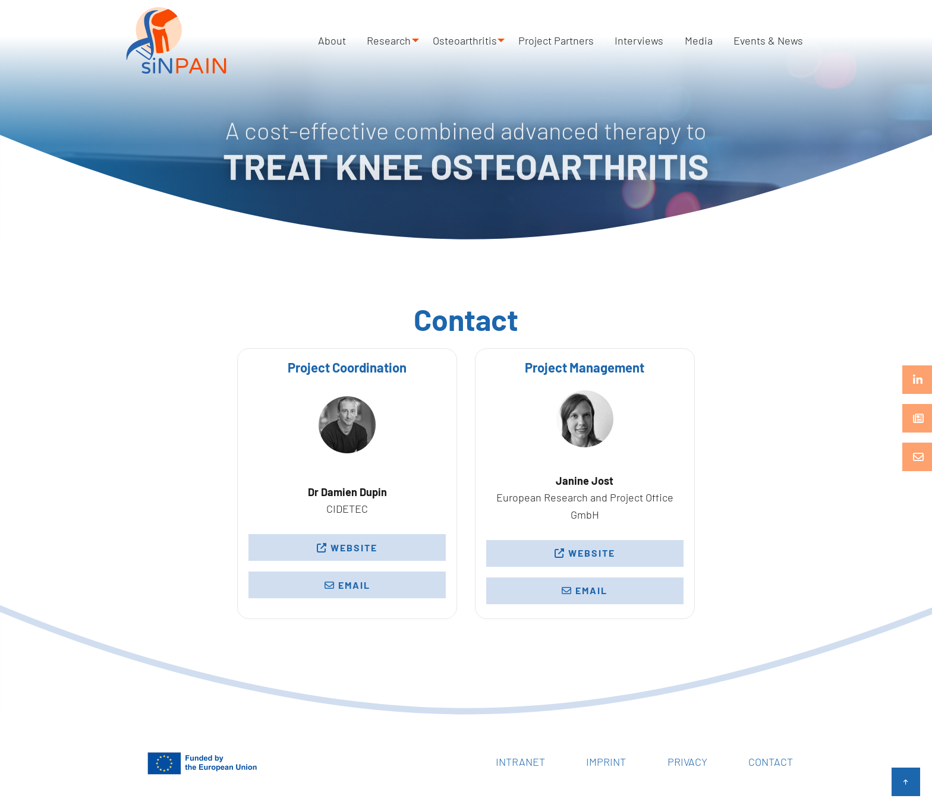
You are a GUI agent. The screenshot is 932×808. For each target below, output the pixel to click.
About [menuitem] (359, 40)
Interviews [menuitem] (656, 40)
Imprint (606, 761)
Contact (770, 761)
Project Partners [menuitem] (580, 40)
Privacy (687, 761)
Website (347, 547)
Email (347, 585)
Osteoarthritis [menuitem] (487, 40)
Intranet (520, 761)
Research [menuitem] (410, 40)
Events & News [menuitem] (772, 40)
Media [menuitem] (709, 40)
